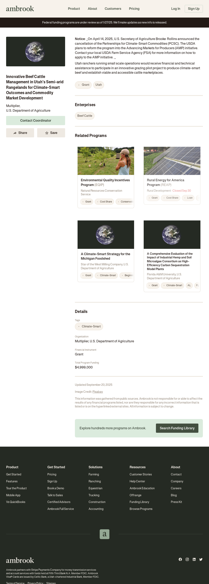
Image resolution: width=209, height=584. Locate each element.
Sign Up (194, 9)
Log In (175, 9)
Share (20, 133)
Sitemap (50, 568)
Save (51, 133)
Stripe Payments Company (45, 555)
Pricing (134, 9)
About (92, 9)
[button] (83, 85)
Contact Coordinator (35, 120)
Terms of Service (15, 568)
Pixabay (97, 377)
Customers (113, 9)
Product (74, 9)
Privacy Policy (35, 568)
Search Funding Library (177, 414)
